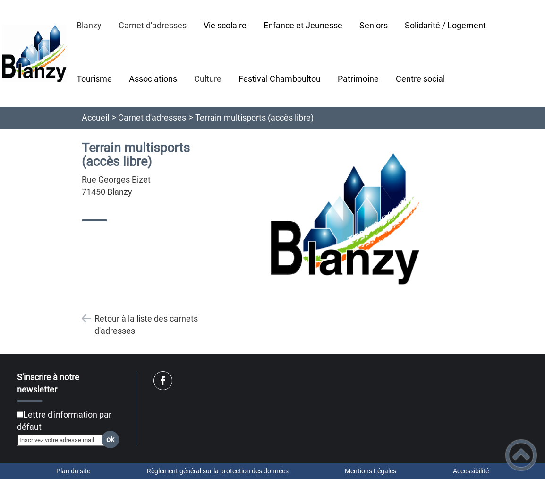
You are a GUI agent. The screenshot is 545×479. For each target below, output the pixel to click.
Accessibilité (471, 471)
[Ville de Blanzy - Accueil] (34, 53)
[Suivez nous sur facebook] (162, 380)
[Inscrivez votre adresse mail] (64, 439)
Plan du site (73, 471)
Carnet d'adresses (152, 117)
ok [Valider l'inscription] (110, 439)
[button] (521, 455)
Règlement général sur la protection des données (218, 471)
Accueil (95, 117)
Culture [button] (207, 79)
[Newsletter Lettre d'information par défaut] (20, 414)
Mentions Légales (370, 471)
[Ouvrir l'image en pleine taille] (345, 219)
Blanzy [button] (89, 25)
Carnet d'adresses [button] (153, 25)
